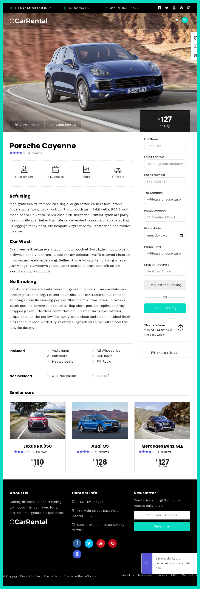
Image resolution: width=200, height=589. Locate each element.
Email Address (165, 160)
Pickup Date (165, 231)
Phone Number (165, 178)
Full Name (165, 142)
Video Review (63, 125)
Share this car (165, 352)
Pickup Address (165, 213)
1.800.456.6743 (77, 7)
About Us (128, 575)
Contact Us (189, 575)
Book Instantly (165, 308)
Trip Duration (165, 196)
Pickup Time (165, 249)
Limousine (145, 575)
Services (161, 575)
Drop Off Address (165, 267)
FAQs (174, 575)
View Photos (27, 125)
